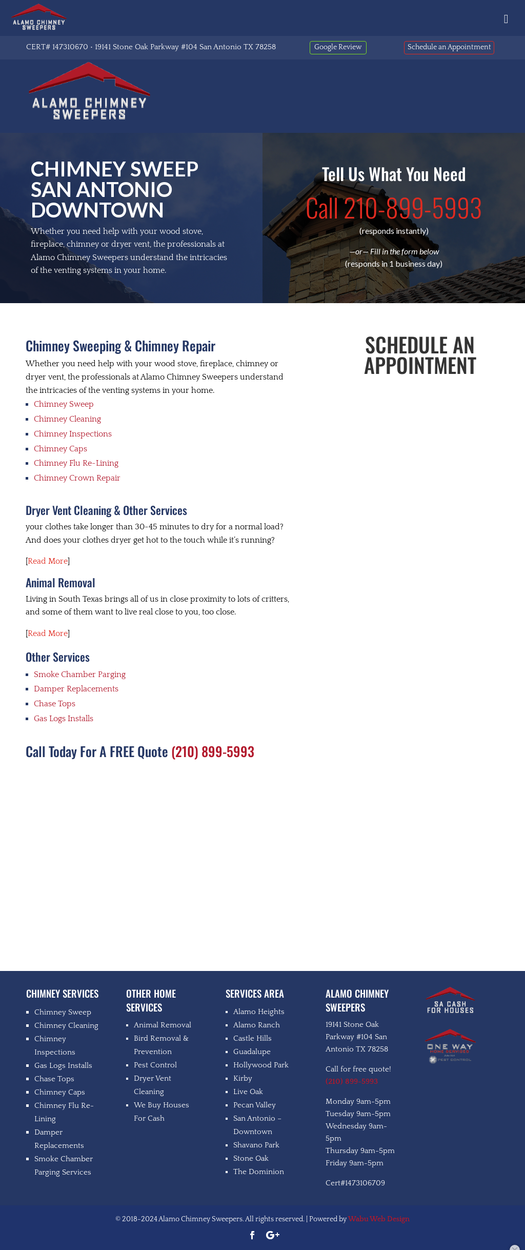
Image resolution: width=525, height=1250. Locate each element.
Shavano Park (256, 1145)
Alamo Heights (259, 1011)
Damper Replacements (76, 688)
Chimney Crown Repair (77, 478)
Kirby (242, 1078)
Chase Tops (54, 703)
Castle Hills (252, 1038)
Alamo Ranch (256, 1025)
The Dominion (258, 1171)
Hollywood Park (261, 1065)
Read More (48, 561)
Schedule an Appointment (449, 47)
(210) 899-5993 (212, 751)
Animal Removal (162, 1025)
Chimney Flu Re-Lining (76, 463)
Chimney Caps (60, 448)
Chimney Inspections (73, 434)
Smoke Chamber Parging (80, 674)
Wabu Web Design (379, 1219)
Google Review (337, 47)
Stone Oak (251, 1158)
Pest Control (155, 1065)
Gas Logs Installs (63, 718)
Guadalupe (252, 1051)
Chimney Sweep (64, 404)
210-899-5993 (394, 207)
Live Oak (248, 1091)
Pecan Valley (254, 1105)
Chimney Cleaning (67, 419)
